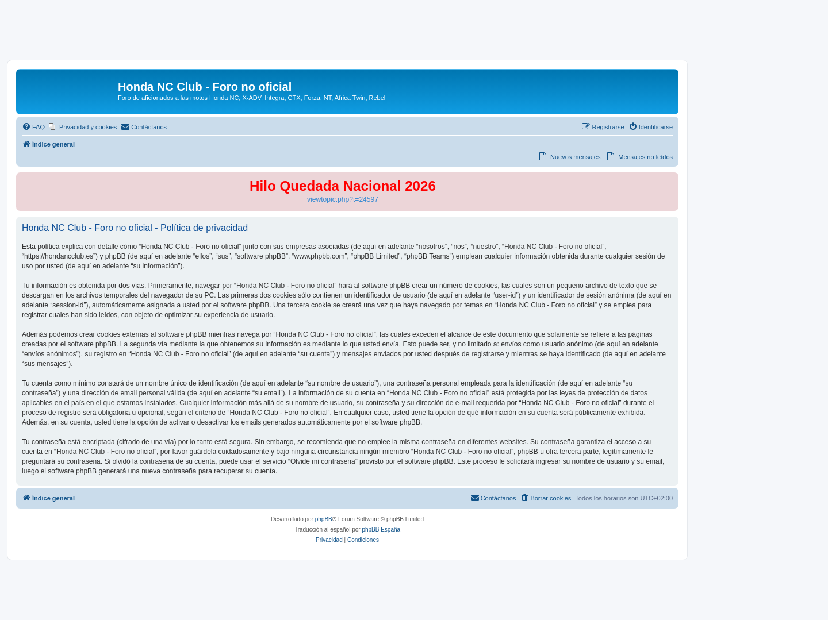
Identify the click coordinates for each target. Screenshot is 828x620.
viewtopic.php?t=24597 (342, 199)
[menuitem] (33, 127)
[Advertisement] (414, 33)
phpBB (323, 519)
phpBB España (381, 529)
